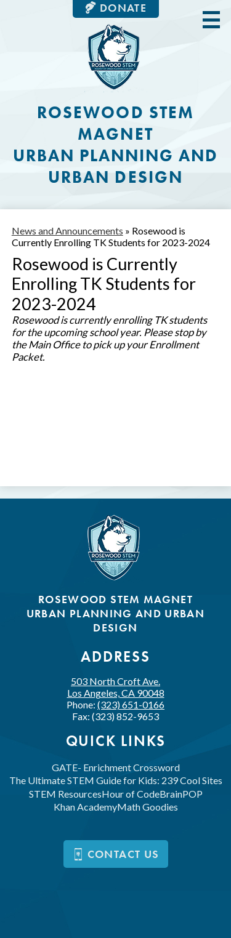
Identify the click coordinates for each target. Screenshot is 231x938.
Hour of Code (131, 794)
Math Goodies (147, 806)
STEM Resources (65, 794)
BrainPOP (181, 794)
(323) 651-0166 (130, 704)
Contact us (116, 854)
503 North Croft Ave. (115, 687)
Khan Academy (85, 806)
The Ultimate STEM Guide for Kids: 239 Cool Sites (115, 780)
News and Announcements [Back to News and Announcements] (67, 230)
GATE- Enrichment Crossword (116, 767)
